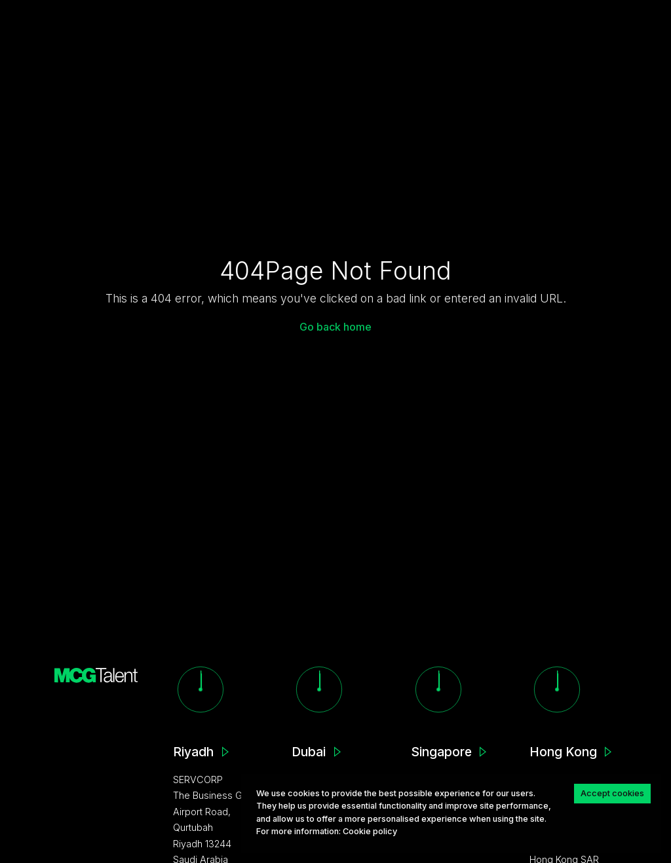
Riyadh (193, 752)
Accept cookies (612, 793)
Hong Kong (563, 752)
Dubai (309, 752)
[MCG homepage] (96, 674)
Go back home (335, 326)
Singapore (441, 752)
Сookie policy (370, 831)
